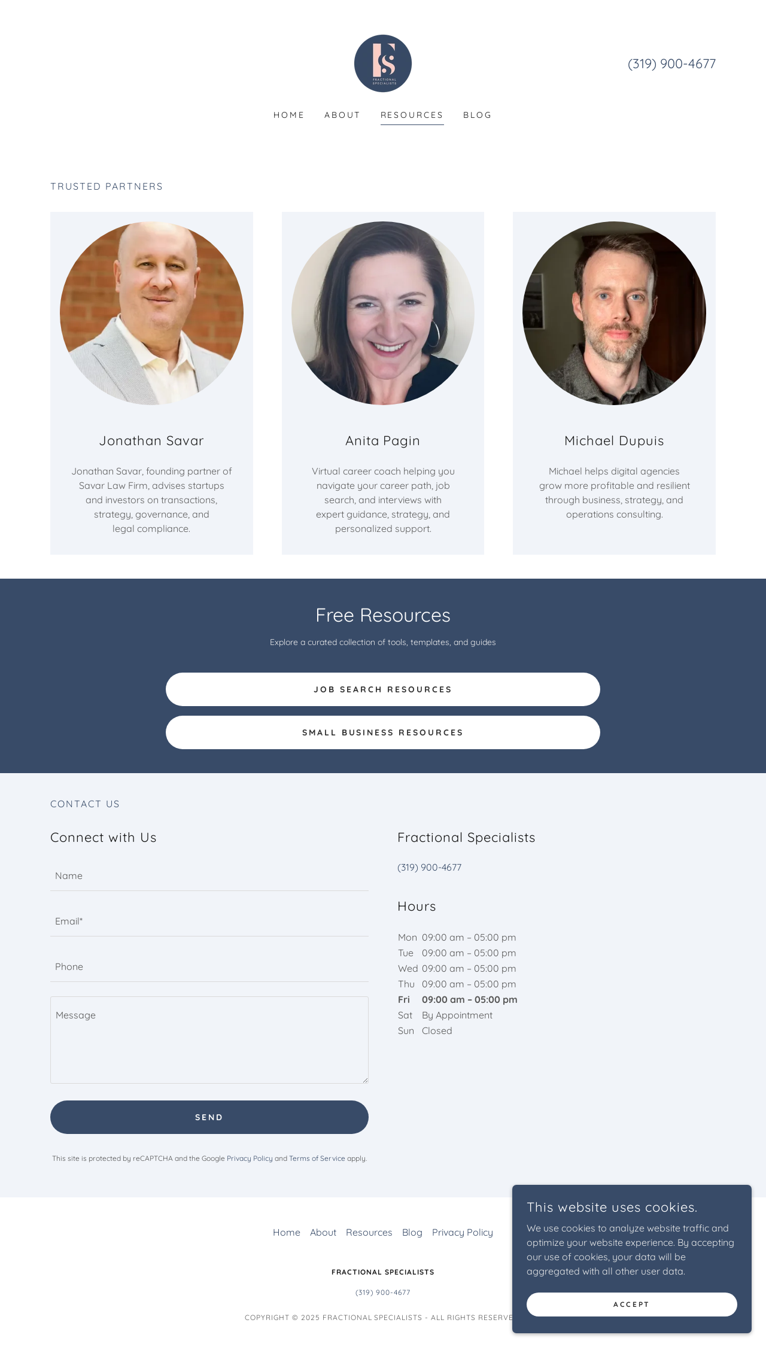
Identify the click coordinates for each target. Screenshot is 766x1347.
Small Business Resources (383, 732)
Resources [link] (413, 115)
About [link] (342, 115)
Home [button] (286, 1232)
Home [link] (289, 115)
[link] (383, 62)
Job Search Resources (383, 689)
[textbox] (209, 875)
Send (209, 1117)
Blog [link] (478, 115)
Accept (631, 1304)
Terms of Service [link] (317, 1158)
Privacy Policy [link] (250, 1158)
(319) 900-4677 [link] (672, 63)
